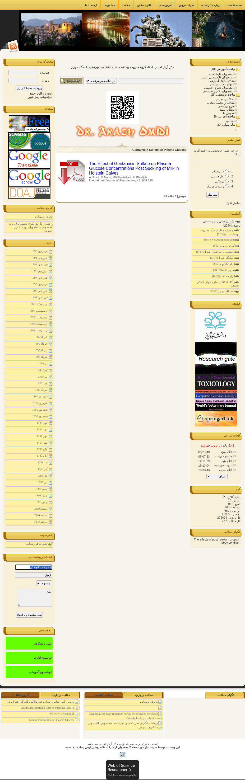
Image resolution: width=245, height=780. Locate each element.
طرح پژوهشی (226, 106)
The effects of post (206, 539)
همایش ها (229, 113)
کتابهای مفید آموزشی (222, 84)
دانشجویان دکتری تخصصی (219, 91)
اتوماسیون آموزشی (40, 672)
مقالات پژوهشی (225, 99)
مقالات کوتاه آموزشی (222, 80)
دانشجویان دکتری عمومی (219, 87)
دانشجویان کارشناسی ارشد (218, 77)
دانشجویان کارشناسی (222, 74)
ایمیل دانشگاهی (43, 643)
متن (35, 598)
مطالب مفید (227, 109)
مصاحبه (230, 121)
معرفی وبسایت (43, 216)
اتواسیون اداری (43, 657)
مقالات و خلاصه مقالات (221, 102)
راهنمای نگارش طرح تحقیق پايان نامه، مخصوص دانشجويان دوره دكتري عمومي (30, 227)
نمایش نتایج (233, 202)
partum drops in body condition (230, 541)
